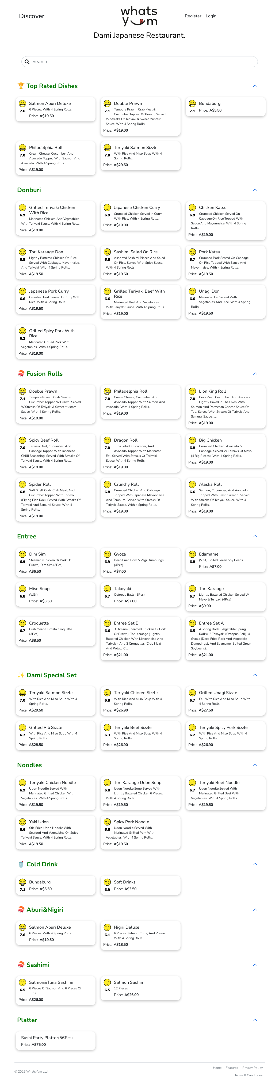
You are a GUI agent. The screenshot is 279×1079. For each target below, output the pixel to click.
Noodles (29, 765)
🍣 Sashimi (33, 965)
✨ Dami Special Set (47, 675)
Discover (31, 16)
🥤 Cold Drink (37, 864)
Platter (27, 1020)
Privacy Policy (252, 1068)
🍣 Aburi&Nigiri (40, 909)
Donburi (29, 190)
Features (232, 1068)
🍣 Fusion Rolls (40, 373)
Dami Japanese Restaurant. (139, 35)
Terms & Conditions (249, 1075)
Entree (26, 536)
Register (193, 16)
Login (211, 16)
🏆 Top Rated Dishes (47, 86)
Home (217, 1068)
